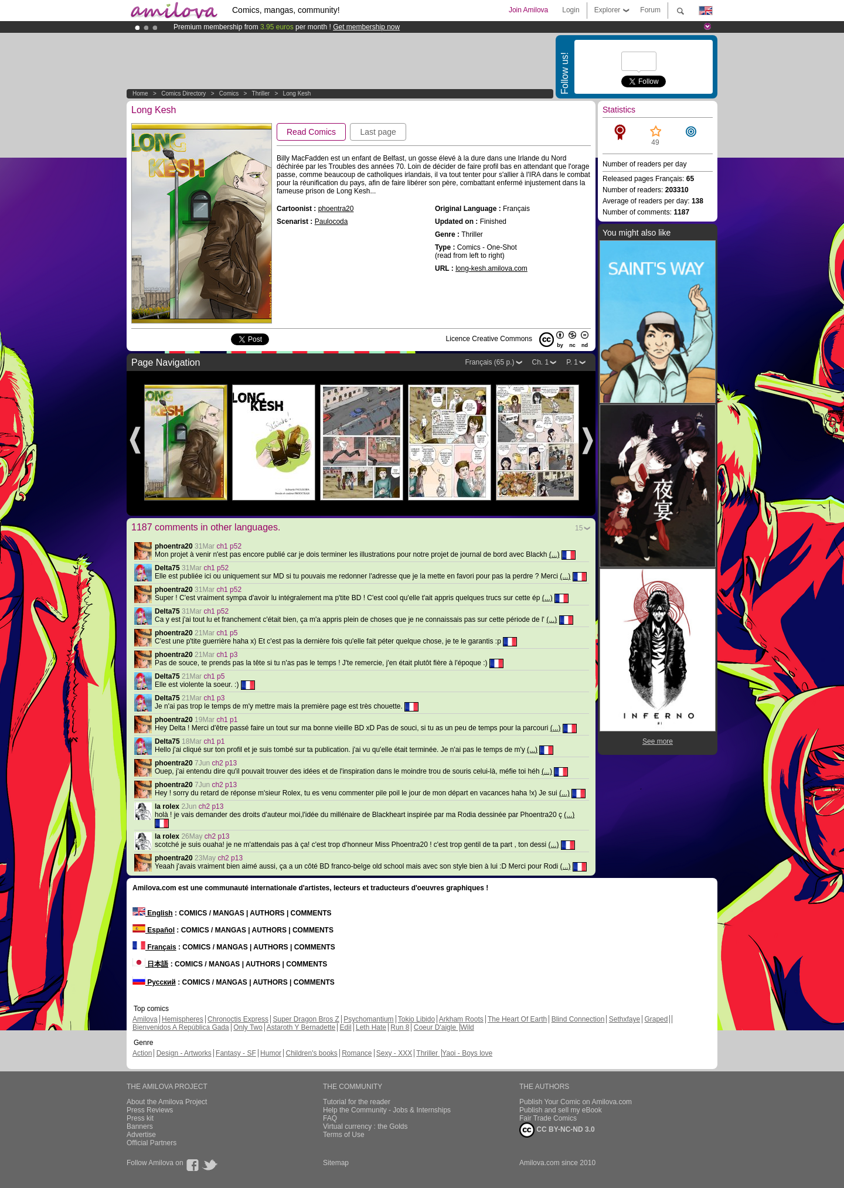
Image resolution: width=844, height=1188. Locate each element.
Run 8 (399, 1027)
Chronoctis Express (237, 1019)
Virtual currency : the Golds (365, 1126)
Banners (140, 1126)
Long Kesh (297, 93)
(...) (554, 554)
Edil (346, 1027)
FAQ (330, 1118)
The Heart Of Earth (517, 1019)
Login (570, 10)
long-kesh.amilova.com (491, 268)
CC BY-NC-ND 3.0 (557, 1130)
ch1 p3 (226, 655)
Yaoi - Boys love (467, 1053)
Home (140, 93)
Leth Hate (371, 1027)
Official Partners (151, 1143)
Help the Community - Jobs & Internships (387, 1110)
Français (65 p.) (489, 362)
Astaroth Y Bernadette (301, 1027)
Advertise (141, 1135)
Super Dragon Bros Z (306, 1019)
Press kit (140, 1118)
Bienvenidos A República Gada (180, 1027)
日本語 (150, 964)
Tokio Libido (416, 1019)
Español (153, 930)
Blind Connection (578, 1019)
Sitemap (336, 1163)
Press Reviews (150, 1110)
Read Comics (311, 132)
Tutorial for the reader (356, 1102)
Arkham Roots (461, 1019)
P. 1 (572, 362)
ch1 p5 (226, 633)
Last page (378, 132)
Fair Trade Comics (548, 1118)
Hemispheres (182, 1019)
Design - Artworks (184, 1053)
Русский (154, 982)
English (152, 913)
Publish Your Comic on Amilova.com (575, 1102)
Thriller (261, 93)
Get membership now (366, 27)
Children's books (311, 1053)
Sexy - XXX (394, 1053)
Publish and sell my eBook (560, 1110)
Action (142, 1053)
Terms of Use (344, 1135)
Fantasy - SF (236, 1053)
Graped (656, 1019)
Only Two (248, 1027)
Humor (270, 1053)
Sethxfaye (624, 1019)
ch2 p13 (224, 763)
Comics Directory (183, 93)
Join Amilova (528, 10)
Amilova (145, 1019)
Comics (229, 93)
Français (154, 947)
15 (579, 528)
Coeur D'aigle (436, 1027)
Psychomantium (368, 1019)
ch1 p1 (226, 720)
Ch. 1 (540, 362)
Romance (357, 1053)
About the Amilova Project (167, 1102)
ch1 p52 (228, 546)
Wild (467, 1027)
